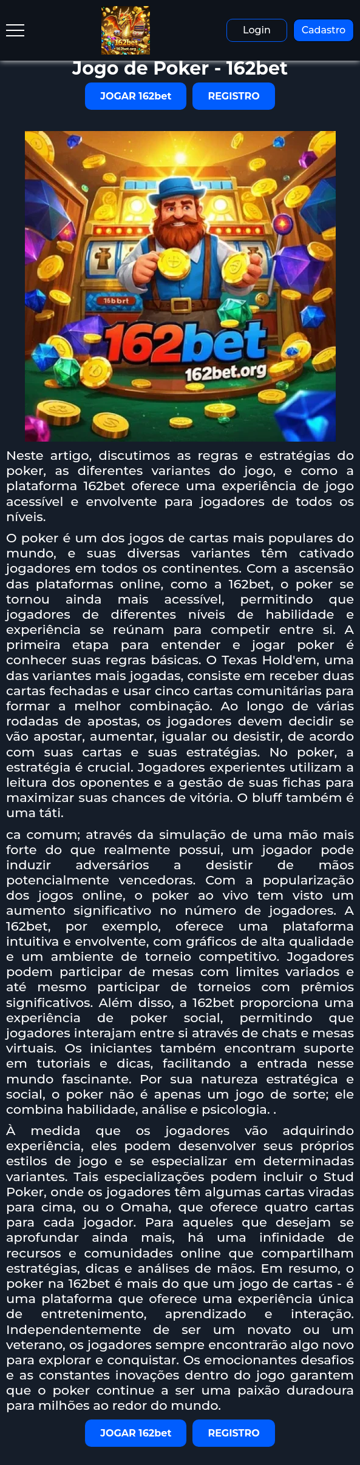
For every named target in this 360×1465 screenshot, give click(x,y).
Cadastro (324, 30)
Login (257, 30)
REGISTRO (233, 96)
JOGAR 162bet (135, 96)
